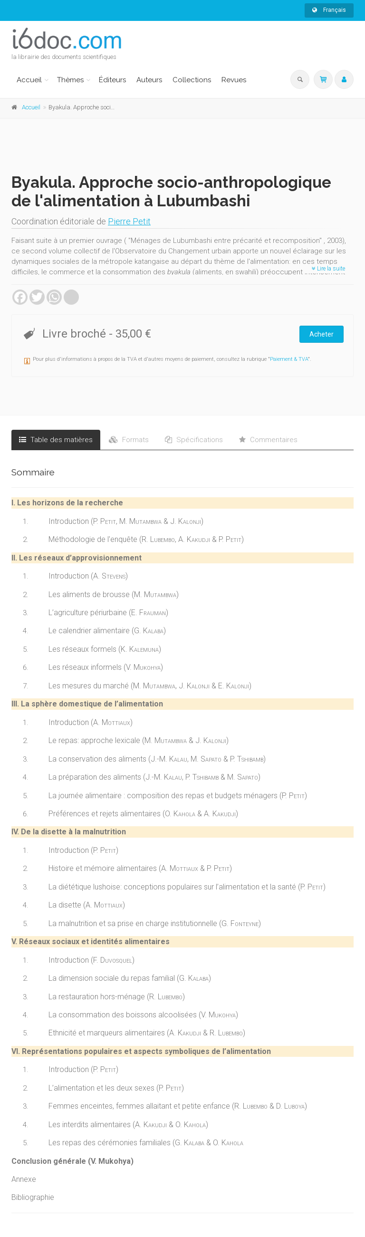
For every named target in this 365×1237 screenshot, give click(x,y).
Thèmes (70, 80)
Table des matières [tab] (56, 439)
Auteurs (149, 80)
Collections (192, 80)
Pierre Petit (129, 221)
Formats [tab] (129, 439)
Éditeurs (112, 80)
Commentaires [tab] (268, 439)
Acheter (321, 334)
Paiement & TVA (289, 359)
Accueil (29, 80)
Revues (233, 80)
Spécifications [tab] (194, 439)
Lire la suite (328, 268)
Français (329, 10)
